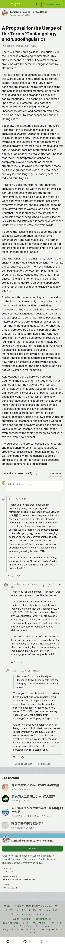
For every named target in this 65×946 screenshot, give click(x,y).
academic (22, 46)
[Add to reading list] (43, 942)
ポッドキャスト (36, 910)
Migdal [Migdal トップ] (7, 906)
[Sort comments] (36, 473)
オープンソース (55, 923)
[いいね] (11, 576)
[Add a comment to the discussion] (35, 486)
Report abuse (43, 764)
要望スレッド (32, 914)
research (8, 46)
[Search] (38, 4)
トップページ (12, 910)
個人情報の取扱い (44, 919)
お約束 (16, 919)
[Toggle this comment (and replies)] (4, 504)
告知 (23, 910)
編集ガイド (27, 919)
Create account (52, 4)
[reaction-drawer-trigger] (9, 942)
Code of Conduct (23, 764)
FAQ (55, 910)
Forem (29, 926)
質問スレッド (17, 914)
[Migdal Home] (15, 4)
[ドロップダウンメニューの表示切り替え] (60, 498)
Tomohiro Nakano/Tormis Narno (28, 11)
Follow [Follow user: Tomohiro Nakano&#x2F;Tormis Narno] (32, 848)
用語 (34, 46)
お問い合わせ (48, 914)
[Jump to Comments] (26, 942)
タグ (48, 910)
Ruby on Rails (9, 929)
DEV (5, 923)
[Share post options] (58, 942)
